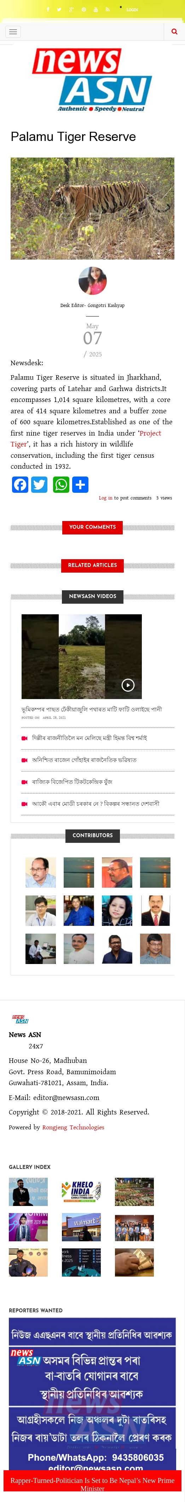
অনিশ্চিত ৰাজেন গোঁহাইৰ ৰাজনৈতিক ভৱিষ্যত (84, 760)
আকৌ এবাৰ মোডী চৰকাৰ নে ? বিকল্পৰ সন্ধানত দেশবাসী (96, 804)
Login (132, 10)
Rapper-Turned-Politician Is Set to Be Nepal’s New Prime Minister (93, 1484)
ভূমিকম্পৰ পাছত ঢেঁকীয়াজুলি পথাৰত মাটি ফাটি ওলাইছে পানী (92, 709)
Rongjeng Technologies (73, 1127)
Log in (105, 498)
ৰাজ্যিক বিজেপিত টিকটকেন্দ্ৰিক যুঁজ (72, 782)
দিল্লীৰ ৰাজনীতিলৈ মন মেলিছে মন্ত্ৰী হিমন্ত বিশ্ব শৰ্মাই (89, 738)
